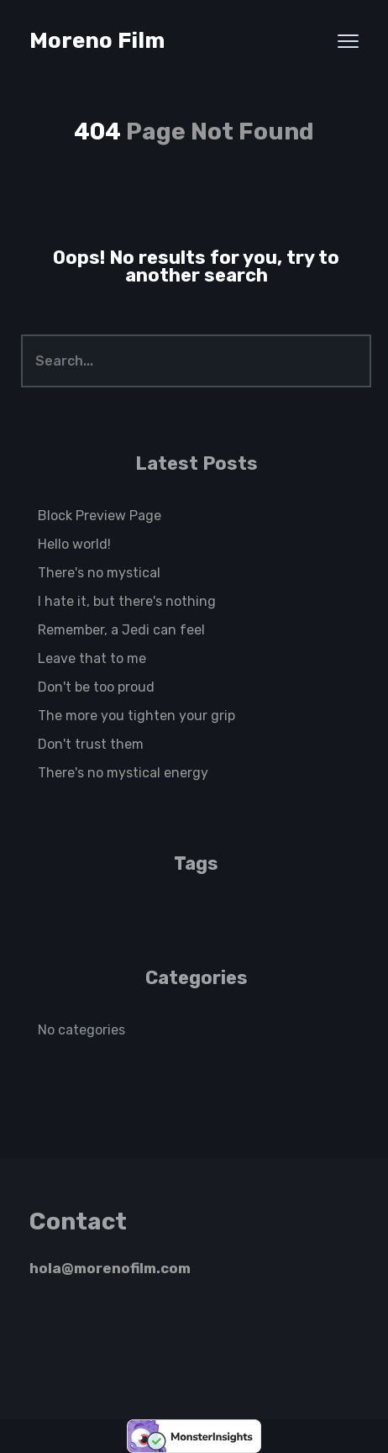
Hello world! (74, 544)
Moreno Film (97, 41)
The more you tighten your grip (136, 716)
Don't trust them (91, 744)
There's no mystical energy (123, 773)
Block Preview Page (99, 516)
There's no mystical (99, 573)
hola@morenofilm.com (110, 1268)
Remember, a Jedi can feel (121, 630)
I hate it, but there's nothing (127, 601)
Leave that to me (92, 658)
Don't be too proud (96, 687)
